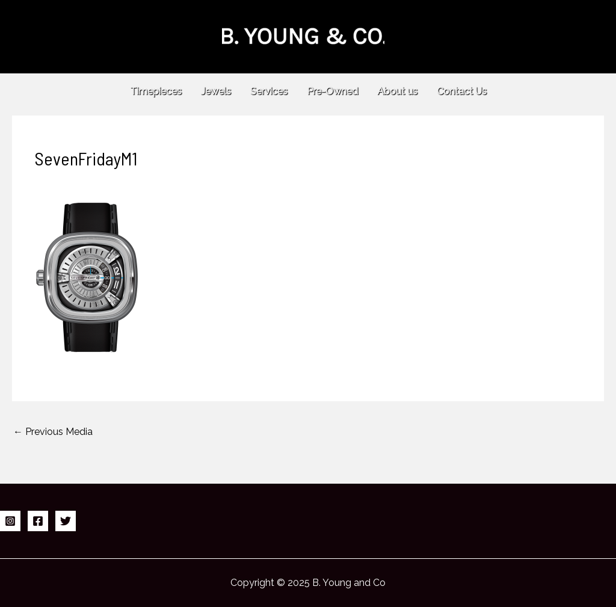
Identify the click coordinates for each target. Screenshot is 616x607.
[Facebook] (38, 521)
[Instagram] (10, 521)
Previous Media (53, 431)
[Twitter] (65, 521)
